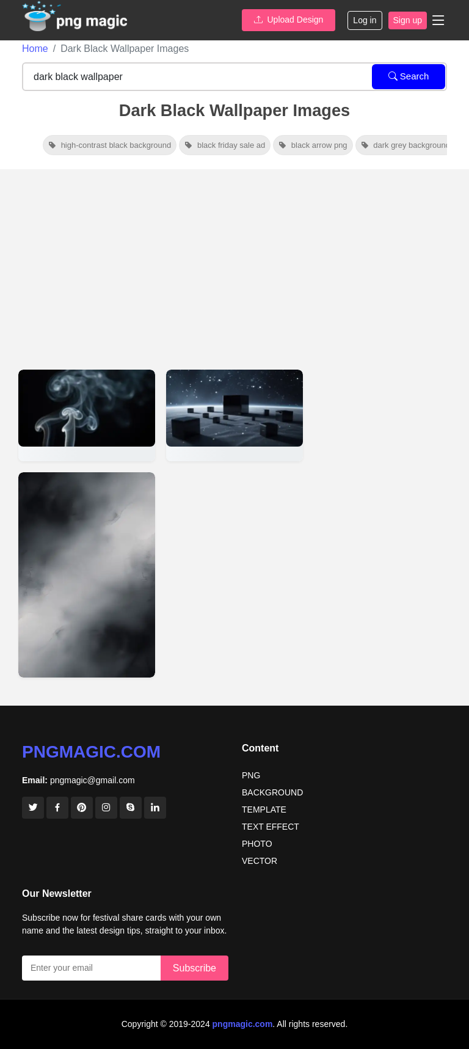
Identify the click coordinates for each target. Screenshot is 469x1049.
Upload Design (289, 19)
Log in (364, 20)
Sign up (407, 20)
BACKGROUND (272, 792)
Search (408, 76)
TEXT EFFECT (270, 826)
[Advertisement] (234, 260)
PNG (251, 775)
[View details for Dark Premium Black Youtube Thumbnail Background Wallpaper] (86, 415)
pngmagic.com (91, 751)
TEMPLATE (264, 809)
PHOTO (257, 843)
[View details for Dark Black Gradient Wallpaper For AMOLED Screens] (86, 575)
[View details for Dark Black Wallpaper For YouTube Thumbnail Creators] (234, 415)
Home (35, 48)
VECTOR (259, 861)
